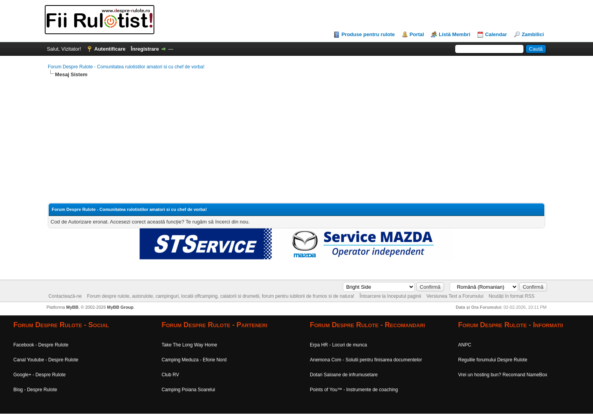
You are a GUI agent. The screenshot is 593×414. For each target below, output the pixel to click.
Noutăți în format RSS (511, 296)
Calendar (496, 34)
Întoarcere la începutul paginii (390, 296)
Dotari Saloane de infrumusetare (344, 374)
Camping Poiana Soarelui (188, 389)
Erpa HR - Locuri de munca (338, 345)
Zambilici (533, 34)
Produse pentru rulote (368, 34)
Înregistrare (145, 49)
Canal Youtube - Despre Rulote (45, 360)
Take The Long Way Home (189, 345)
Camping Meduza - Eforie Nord (194, 360)
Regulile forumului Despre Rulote (492, 360)
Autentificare (109, 49)
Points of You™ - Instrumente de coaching (354, 389)
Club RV (170, 374)
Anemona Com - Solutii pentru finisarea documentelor (366, 360)
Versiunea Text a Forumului (454, 296)
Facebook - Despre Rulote (40, 345)
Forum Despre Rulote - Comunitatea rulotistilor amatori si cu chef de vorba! (126, 67)
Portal (417, 34)
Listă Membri (454, 34)
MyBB (72, 307)
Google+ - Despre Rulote (39, 374)
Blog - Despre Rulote (35, 389)
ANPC (464, 345)
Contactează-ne (65, 296)
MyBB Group (120, 307)
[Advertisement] (283, 141)
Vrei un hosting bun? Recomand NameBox (502, 374)
